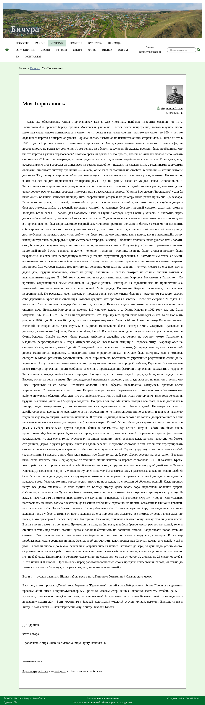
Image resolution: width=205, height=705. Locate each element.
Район (40, 43)
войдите (59, 671)
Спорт (77, 49)
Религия (76, 43)
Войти (149, 47)
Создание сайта (175, 698)
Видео (107, 49)
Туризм (61, 49)
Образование (25, 49)
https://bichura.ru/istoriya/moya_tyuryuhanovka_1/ (74, 643)
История (57, 43)
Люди (45, 49)
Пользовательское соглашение (102, 698)
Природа (114, 43)
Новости (22, 43)
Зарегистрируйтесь (35, 671)
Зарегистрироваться (150, 51)
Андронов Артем (172, 108)
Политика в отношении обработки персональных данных (102, 702)
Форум (123, 49)
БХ (17, 56)
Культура (95, 43)
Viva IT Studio (193, 698)
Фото (92, 49)
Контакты (33, 56)
